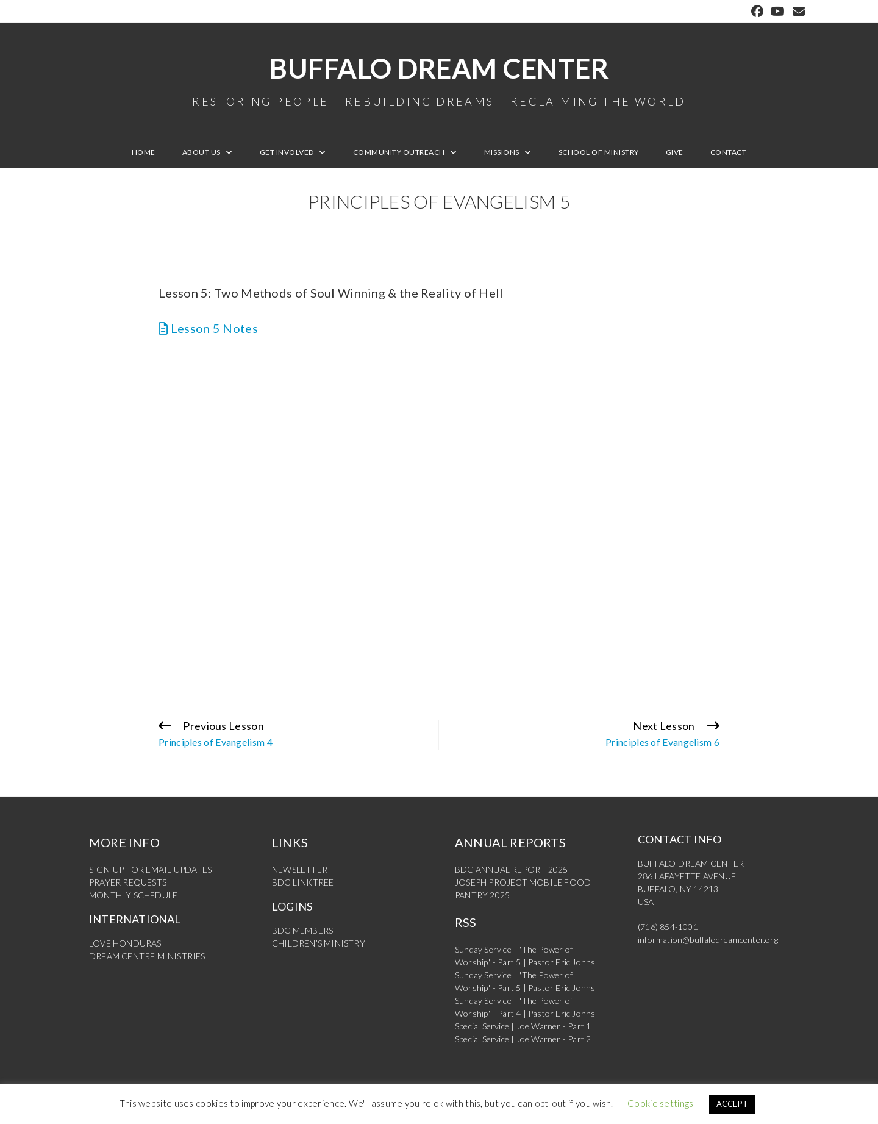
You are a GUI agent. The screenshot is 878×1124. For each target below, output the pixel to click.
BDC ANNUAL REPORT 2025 (511, 869)
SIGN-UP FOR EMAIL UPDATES (150, 869)
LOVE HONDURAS (125, 943)
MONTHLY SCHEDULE (133, 895)
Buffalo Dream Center (439, 79)
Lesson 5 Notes (208, 328)
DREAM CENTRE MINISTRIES (147, 956)
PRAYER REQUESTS (127, 882)
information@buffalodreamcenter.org (708, 939)
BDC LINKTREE (303, 882)
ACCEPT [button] (732, 1104)
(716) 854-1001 (668, 927)
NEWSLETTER (299, 869)
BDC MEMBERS (302, 930)
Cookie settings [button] (660, 1103)
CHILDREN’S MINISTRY (318, 943)
